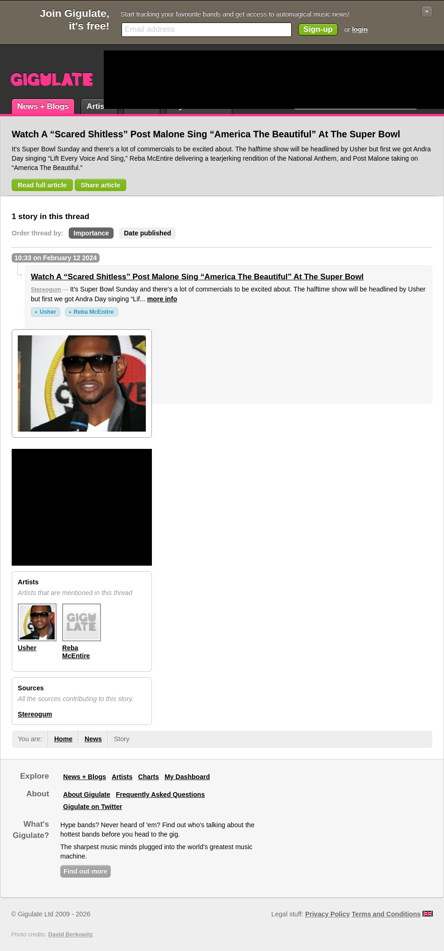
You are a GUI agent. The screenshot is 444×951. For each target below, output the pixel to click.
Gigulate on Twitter (92, 806)
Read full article (42, 185)
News (93, 739)
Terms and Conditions (386, 914)
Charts (148, 777)
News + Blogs (43, 106)
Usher (48, 312)
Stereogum (46, 289)
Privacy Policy (327, 914)
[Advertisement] (139, 79)
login (360, 29)
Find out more (85, 871)
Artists (98, 106)
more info (162, 299)
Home (63, 739)
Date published (147, 233)
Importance (91, 233)
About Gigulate (86, 794)
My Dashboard (187, 777)
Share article (101, 185)
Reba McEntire (94, 312)
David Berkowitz (70, 934)
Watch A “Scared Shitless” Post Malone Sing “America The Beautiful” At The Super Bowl (197, 276)
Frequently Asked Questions (160, 794)
